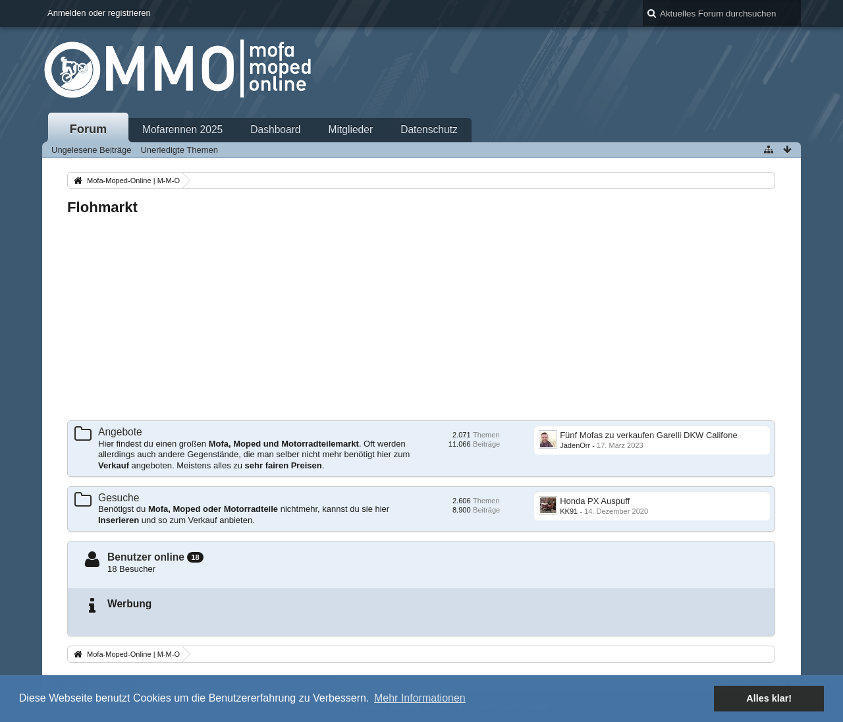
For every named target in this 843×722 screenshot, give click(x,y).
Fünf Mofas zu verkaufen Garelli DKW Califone (649, 435)
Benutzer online (145, 557)
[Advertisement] (421, 319)
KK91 (569, 511)
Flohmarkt (102, 207)
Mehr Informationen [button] (420, 698)
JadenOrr (575, 445)
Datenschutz (429, 129)
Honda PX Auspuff (595, 501)
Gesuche (118, 497)
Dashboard (275, 129)
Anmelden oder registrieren (99, 13)
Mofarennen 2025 (182, 129)
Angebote (120, 431)
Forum (88, 129)
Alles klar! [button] (769, 698)
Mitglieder (351, 129)
